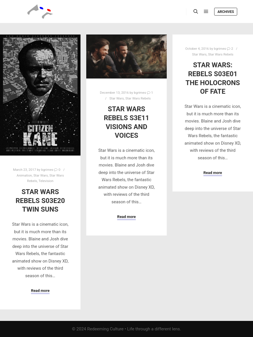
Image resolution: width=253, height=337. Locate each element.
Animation (24, 175)
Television (46, 181)
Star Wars (40, 175)
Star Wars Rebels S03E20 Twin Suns (40, 200)
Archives (225, 12)
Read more (40, 290)
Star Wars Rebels (138, 98)
